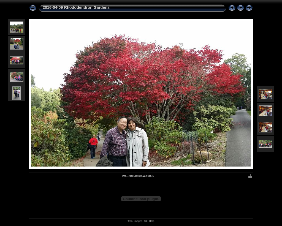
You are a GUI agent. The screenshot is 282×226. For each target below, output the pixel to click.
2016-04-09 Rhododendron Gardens (76, 7)
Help (151, 220)
